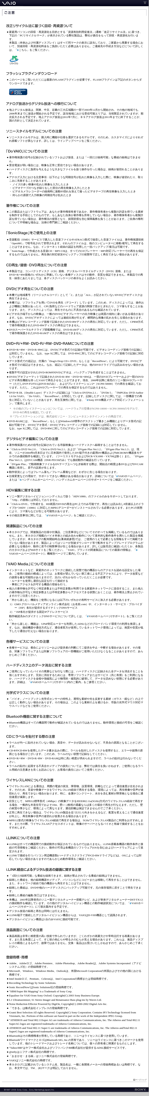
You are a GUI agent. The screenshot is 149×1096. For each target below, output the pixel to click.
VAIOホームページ (128, 476)
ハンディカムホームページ (37, 479)
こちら (23, 49)
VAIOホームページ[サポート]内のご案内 (56, 682)
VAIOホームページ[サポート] (105, 616)
